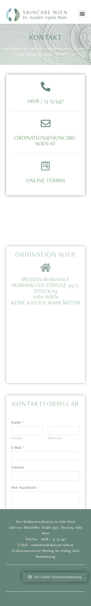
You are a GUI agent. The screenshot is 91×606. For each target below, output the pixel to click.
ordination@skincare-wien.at (45, 150)
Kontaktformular (45, 444)
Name (17, 463)
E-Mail (17, 488)
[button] (82, 14)
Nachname (55, 479)
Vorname (17, 479)
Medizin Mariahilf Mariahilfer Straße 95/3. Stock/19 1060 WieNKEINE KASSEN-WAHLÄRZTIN (45, 328)
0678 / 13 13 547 (45, 110)
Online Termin (45, 190)
